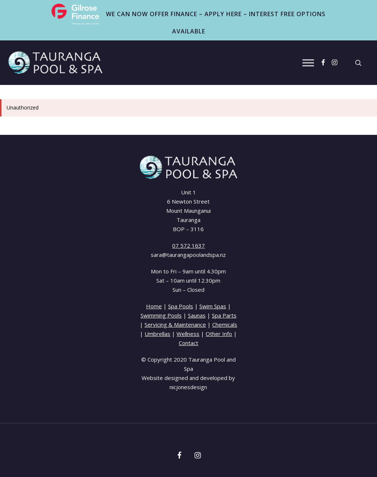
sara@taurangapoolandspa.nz (188, 254)
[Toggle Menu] (308, 62)
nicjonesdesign (188, 387)
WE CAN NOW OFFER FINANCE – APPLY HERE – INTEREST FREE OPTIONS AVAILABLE (188, 19)
